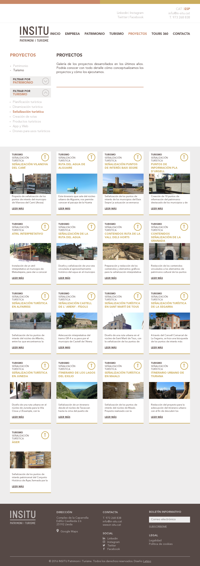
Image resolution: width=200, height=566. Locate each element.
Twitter (122, 17)
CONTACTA (110, 512)
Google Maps (67, 531)
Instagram (137, 13)
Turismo (116, 34)
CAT (179, 9)
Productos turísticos (27, 121)
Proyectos (137, 34)
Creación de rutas (25, 116)
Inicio (55, 34)
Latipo (147, 561)
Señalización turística (28, 112)
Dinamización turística (28, 107)
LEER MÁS (18, 209)
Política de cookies (160, 544)
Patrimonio (95, 34)
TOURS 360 (160, 34)
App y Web (20, 126)
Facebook (136, 17)
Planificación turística (27, 102)
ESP (187, 9)
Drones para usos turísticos (31, 131)
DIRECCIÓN (64, 512)
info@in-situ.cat (179, 13)
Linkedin (122, 13)
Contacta (181, 34)
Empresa (72, 34)
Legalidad (155, 540)
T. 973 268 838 (179, 17)
